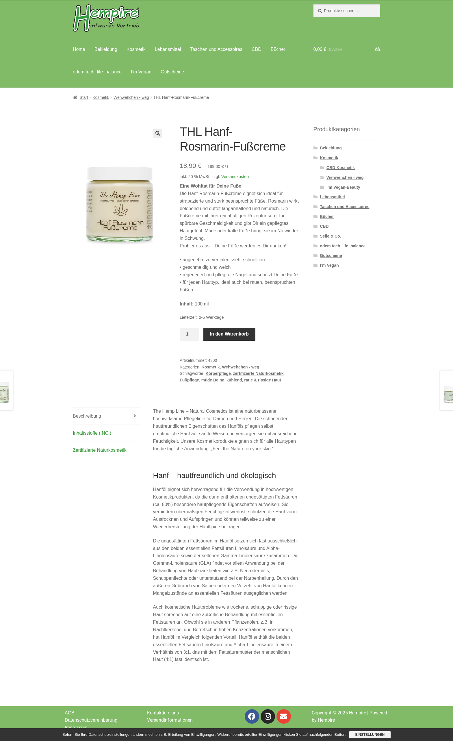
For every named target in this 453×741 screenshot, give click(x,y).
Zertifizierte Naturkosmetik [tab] (100, 450)
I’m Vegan (141, 71)
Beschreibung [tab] (87, 416)
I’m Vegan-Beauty (343, 187)
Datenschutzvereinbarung (91, 720)
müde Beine (212, 380)
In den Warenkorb (229, 333)
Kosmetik (136, 49)
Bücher (278, 49)
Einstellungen (370, 735)
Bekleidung (105, 49)
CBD (256, 49)
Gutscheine (172, 71)
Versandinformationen (170, 720)
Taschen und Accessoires (216, 49)
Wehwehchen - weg (131, 97)
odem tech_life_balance (97, 71)
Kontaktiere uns (163, 713)
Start (84, 97)
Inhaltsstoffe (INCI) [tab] (92, 433)
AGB (70, 712)
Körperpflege (218, 373)
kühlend (234, 380)
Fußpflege (189, 380)
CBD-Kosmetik (340, 167)
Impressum (76, 727)
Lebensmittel (168, 49)
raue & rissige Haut (262, 380)
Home (79, 49)
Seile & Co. (330, 236)
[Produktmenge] (189, 334)
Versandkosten (235, 176)
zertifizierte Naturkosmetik (258, 373)
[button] (157, 133)
